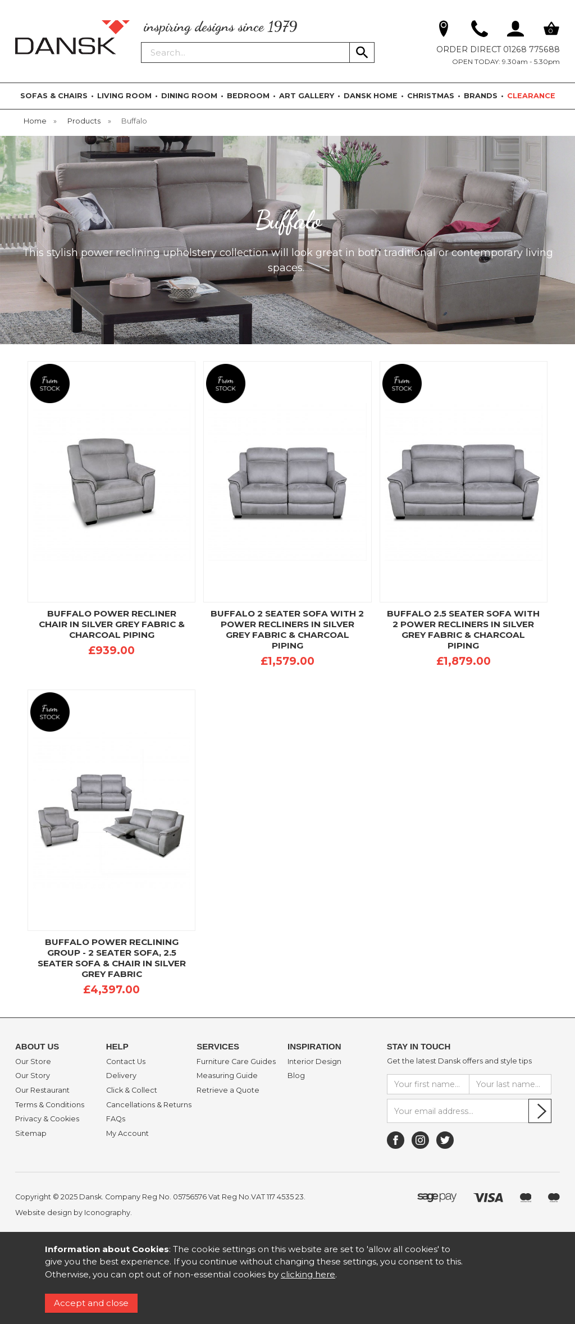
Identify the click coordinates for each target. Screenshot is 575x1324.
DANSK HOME (371, 96)
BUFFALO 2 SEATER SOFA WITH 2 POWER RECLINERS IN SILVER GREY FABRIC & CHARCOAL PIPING (287, 629)
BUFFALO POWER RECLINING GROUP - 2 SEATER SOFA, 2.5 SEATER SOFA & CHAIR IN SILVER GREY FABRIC (112, 958)
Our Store (33, 1062)
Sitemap (31, 1134)
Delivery (121, 1076)
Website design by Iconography (72, 1212)
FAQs (115, 1119)
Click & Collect (131, 1090)
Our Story (32, 1076)
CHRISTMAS (430, 96)
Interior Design (314, 1062)
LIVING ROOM (124, 96)
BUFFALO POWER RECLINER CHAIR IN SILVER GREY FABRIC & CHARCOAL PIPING (112, 624)
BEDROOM (248, 96)
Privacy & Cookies (47, 1119)
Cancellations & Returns (148, 1105)
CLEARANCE (531, 96)
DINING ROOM (189, 96)
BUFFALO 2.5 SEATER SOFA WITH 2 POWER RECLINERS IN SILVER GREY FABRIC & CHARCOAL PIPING (463, 629)
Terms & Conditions (49, 1105)
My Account (127, 1134)
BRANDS (481, 96)
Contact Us (125, 1062)
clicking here (308, 1274)
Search (141, 41)
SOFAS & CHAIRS (54, 96)
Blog (296, 1076)
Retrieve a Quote (228, 1090)
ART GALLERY (306, 96)
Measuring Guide (227, 1076)
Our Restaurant (42, 1090)
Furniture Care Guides (236, 1062)
